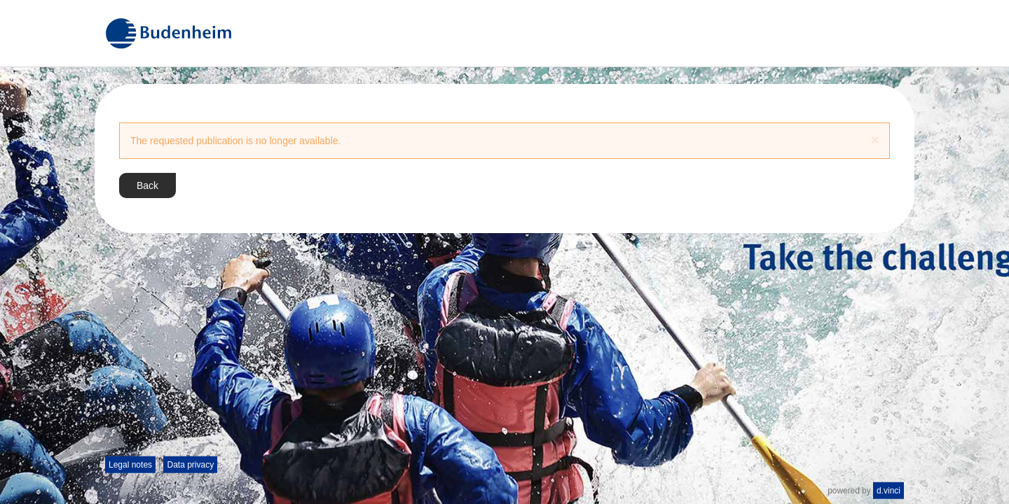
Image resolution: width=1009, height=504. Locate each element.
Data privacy (190, 465)
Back (147, 185)
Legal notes (130, 465)
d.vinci (888, 491)
